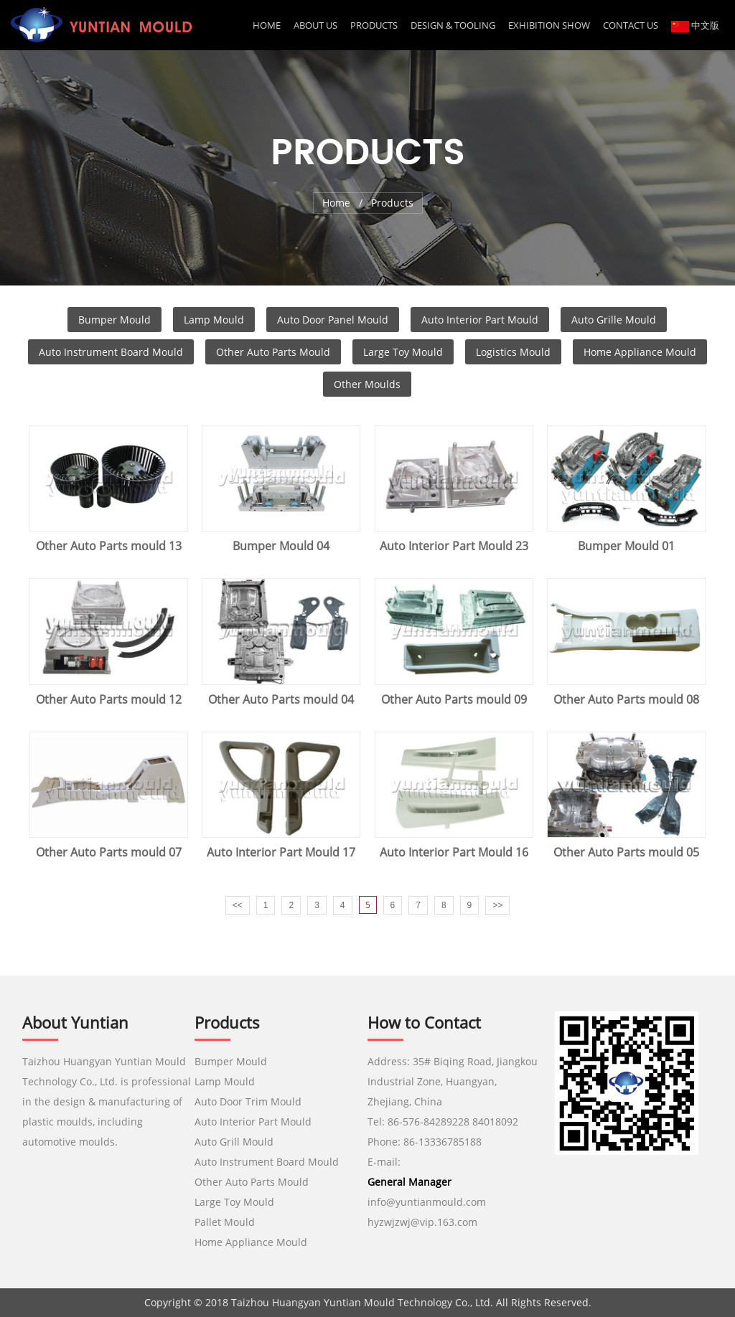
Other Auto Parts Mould (273, 352)
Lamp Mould (214, 319)
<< (238, 905)
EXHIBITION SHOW (549, 25)
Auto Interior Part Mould (479, 319)
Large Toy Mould (403, 352)
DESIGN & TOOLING (453, 25)
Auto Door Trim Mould (248, 1101)
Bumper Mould (114, 319)
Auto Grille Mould (613, 319)
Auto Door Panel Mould (332, 319)
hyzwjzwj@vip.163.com (424, 1222)
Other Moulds (367, 384)
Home (267, 25)
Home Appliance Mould (640, 352)
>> (497, 905)
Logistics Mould (513, 352)
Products (374, 25)
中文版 (695, 25)
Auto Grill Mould (234, 1141)
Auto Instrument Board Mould (111, 352)
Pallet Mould (225, 1222)
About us (315, 25)
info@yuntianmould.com (427, 1202)
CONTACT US (630, 25)
